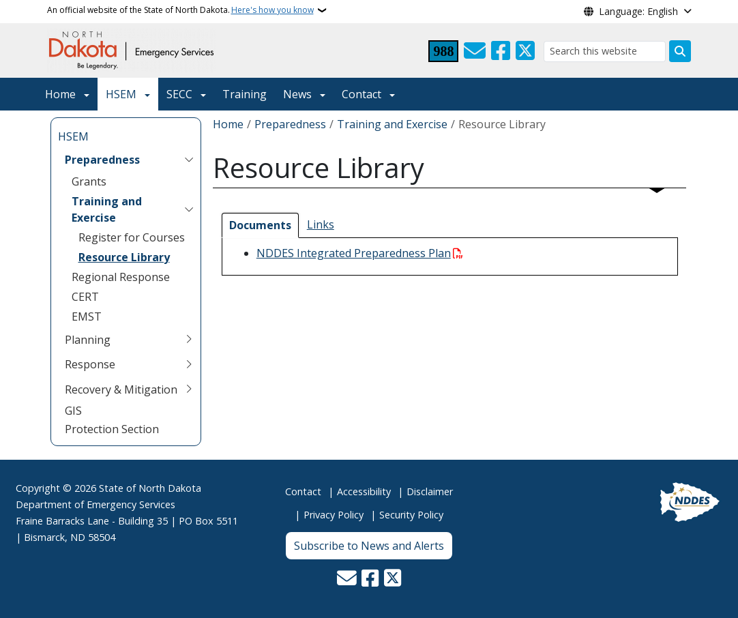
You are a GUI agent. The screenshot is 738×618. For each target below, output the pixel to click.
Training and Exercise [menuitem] (107, 209)
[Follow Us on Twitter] (525, 51)
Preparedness (290, 124)
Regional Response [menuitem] (121, 276)
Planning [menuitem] (87, 339)
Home (60, 94)
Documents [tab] (260, 225)
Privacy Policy (334, 514)
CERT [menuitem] (85, 296)
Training (244, 94)
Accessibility (364, 491)
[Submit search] (680, 51)
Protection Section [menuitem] (112, 429)
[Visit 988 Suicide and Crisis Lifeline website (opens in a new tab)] (443, 51)
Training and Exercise (392, 124)
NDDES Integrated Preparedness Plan (353, 253)
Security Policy (411, 514)
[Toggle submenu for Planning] (189, 340)
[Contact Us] (475, 51)
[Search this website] (605, 51)
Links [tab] (320, 224)
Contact (303, 491)
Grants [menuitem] (89, 181)
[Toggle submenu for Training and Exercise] (189, 209)
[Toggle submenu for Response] (189, 364)
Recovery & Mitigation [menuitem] (121, 389)
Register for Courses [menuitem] (131, 237)
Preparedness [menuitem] (102, 159)
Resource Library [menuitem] (124, 257)
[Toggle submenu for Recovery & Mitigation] (189, 389)
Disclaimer (430, 491)
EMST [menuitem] (87, 316)
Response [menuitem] (90, 364)
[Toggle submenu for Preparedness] (189, 159)
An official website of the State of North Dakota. (180, 10)
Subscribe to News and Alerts (369, 545)
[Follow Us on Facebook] (500, 51)
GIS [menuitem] (73, 410)
